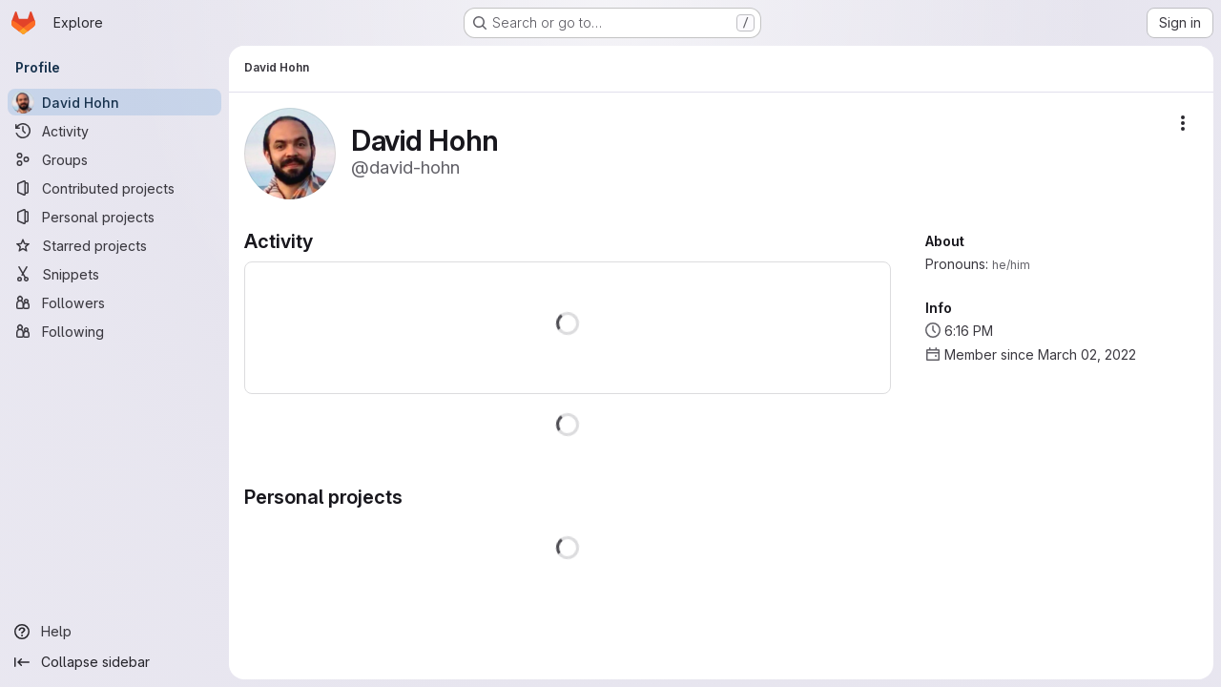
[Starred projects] (114, 245)
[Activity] (114, 130)
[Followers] (114, 302)
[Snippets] (114, 273)
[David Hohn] (114, 102)
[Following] (114, 331)
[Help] (114, 631)
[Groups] (114, 159)
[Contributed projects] (114, 188)
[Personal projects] (114, 216)
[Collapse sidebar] (114, 662)
